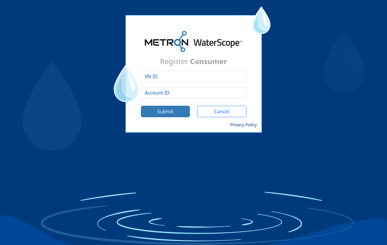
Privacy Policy (243, 124)
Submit (165, 111)
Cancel (221, 111)
